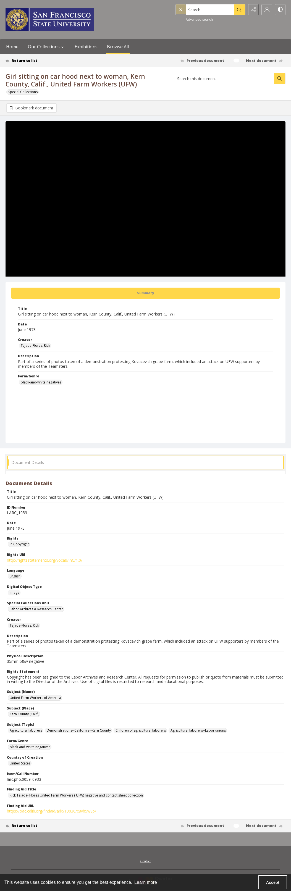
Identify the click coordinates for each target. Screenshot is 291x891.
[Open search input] (238, 9)
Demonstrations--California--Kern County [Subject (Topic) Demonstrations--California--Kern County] (79, 730)
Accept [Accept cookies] (272, 882)
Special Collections (23, 92)
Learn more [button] (145, 882)
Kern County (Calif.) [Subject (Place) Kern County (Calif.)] (24, 714)
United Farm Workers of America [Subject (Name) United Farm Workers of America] (35, 697)
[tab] (145, 293)
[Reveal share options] (252, 9)
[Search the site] (198, 9)
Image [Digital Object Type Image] (14, 592)
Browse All (118, 47)
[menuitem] (145, 860)
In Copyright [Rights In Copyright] (19, 544)
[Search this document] (224, 78)
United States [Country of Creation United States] (20, 763)
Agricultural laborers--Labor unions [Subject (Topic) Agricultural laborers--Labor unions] (198, 730)
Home (12, 47)
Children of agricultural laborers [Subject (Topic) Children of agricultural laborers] (141, 730)
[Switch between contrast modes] (280, 9)
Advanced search (187, 19)
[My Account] (266, 9)
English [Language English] (15, 576)
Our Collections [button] (46, 46)
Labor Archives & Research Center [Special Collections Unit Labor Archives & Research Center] (36, 609)
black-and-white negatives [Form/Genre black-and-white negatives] (41, 382)
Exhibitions (86, 47)
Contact (145, 861)
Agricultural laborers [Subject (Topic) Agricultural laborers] (26, 730)
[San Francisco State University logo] (50, 19)
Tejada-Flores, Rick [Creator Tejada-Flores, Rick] (35, 345)
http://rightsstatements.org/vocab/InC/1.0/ (44, 560)
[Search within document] (279, 78)
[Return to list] (44, 60)
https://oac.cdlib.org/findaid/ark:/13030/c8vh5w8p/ (51, 811)
